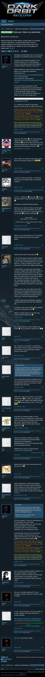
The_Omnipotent (6, 408)
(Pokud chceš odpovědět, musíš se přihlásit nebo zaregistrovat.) (30, 657)
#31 (42, 406)
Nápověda (42, 669)
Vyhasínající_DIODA (6, 209)
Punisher (4, 622)
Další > (25, 51)
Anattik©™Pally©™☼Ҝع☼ (6, 150)
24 (22, 51)
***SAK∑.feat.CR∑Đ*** (6, 428)
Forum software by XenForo (13, 672)
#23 (42, 168)
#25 (42, 225)
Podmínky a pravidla (31, 671)
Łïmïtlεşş (4, 265)
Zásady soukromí (41, 671)
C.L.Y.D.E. (36, 170)
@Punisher (17, 638)
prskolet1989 (5, 376)
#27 (42, 317)
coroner (4, 475)
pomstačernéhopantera (25, 132)
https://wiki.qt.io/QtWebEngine (23, 450)
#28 (42, 336)
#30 (42, 387)
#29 (42, 355)
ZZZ (3, 449)
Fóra (3, 21)
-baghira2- (5, 66)
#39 (42, 628)
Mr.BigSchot (5, 582)
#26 (42, 244)
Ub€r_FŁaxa (5, 357)
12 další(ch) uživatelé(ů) (20, 191)
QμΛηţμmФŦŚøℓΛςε (6, 495)
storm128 (4, 170)
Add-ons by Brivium (14, 675)
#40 (42, 647)
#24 (42, 187)
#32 (42, 428)
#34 (42, 473)
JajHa (3, 338)
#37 (42, 582)
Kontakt (37, 669)
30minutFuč (16, 132)
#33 (42, 454)
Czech (2, 669)
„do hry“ (12, 48)
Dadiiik (4, 603)
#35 (42, 495)
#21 (42, 129)
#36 (42, 561)
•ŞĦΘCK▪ (4, 189)
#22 (42, 148)
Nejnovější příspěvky (7, 24)
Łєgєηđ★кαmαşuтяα (18, 190)
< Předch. (3, 51)
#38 (42, 601)
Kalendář (11, 21)
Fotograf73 (5, 246)
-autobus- (32, 132)
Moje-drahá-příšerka (28, 170)
